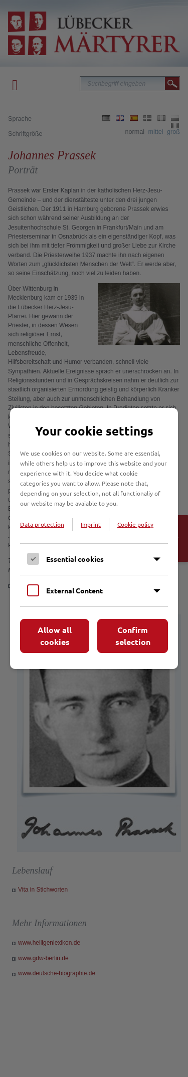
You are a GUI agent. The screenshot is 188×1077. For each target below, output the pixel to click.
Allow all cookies (55, 635)
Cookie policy (135, 524)
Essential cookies (75, 558)
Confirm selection (132, 635)
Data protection (42, 524)
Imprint (91, 524)
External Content (74, 590)
